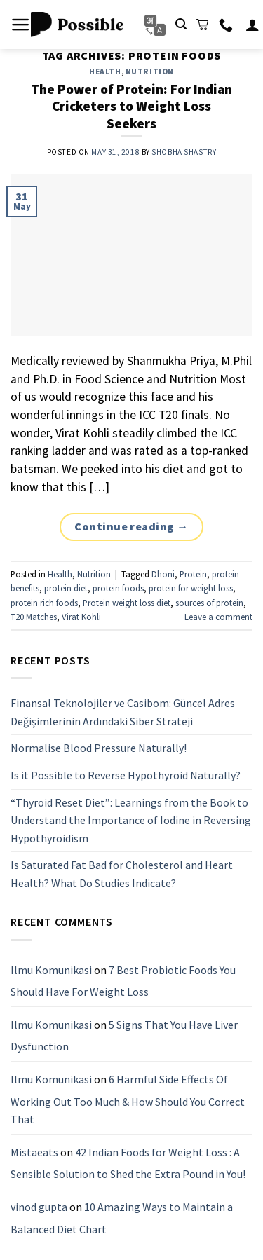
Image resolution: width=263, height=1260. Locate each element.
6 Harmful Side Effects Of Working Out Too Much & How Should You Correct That (128, 1099)
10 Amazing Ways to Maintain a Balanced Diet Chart (122, 1218)
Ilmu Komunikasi (51, 970)
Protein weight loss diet (126, 602)
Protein (193, 574)
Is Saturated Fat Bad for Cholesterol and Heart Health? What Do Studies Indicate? (122, 874)
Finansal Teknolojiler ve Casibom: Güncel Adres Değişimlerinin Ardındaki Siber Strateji (123, 712)
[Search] (181, 24)
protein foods (118, 588)
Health (105, 71)
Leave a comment (218, 616)
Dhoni (163, 574)
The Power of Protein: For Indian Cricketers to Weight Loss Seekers (131, 106)
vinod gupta (39, 1207)
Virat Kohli (81, 616)
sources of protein (209, 602)
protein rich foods (44, 602)
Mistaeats (34, 1152)
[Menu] (21, 24)
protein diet (66, 588)
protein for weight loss (191, 588)
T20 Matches (34, 616)
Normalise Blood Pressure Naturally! (99, 748)
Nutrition (150, 71)
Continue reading (131, 527)
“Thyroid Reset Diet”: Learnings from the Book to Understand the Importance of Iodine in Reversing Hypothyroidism (131, 820)
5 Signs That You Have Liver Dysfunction (124, 1036)
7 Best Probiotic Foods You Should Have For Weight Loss (123, 981)
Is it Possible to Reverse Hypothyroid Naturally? (126, 775)
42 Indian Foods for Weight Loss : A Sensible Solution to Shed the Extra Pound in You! (128, 1163)
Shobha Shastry (183, 152)
